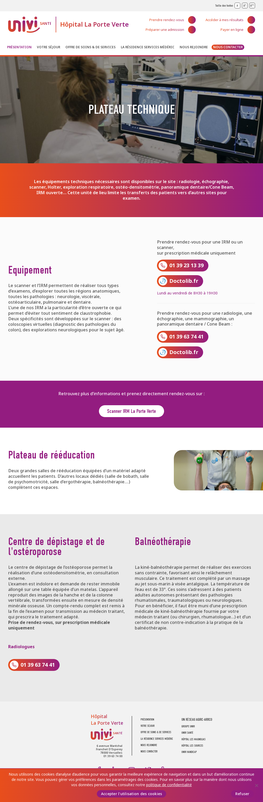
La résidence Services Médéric (147, 47)
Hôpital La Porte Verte (94, 24)
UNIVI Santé (29, 25)
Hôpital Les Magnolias (193, 739)
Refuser (242, 793)
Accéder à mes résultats (224, 19)
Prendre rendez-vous (166, 19)
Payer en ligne (232, 29)
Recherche (251, 48)
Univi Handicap (189, 752)
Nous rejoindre (194, 47)
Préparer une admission (165, 29)
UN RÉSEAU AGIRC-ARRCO (196, 719)
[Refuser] (256, 785)
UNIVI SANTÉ (187, 732)
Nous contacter (228, 47)
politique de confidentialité (169, 784)
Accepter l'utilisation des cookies (131, 793)
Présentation (19, 47)
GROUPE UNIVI (188, 726)
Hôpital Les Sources (192, 745)
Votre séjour (48, 47)
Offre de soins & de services (90, 47)
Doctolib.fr (183, 281)
